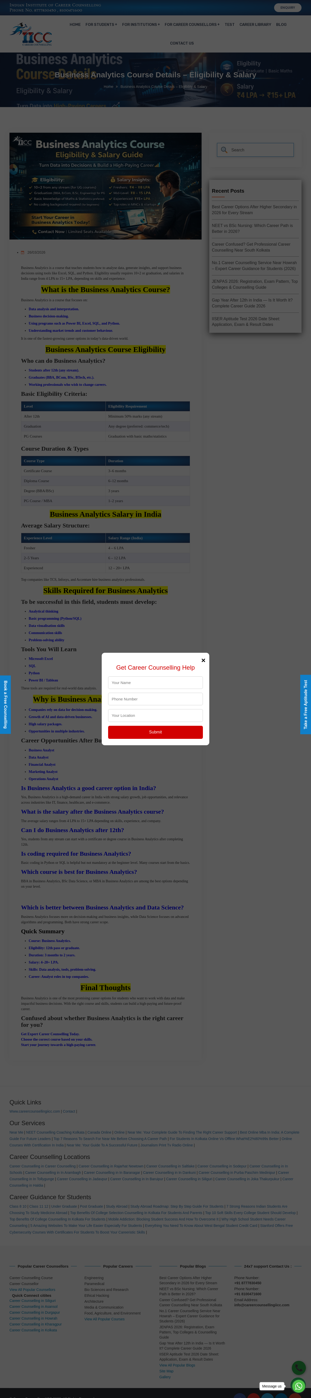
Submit (155, 732)
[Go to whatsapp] (298, 1386)
